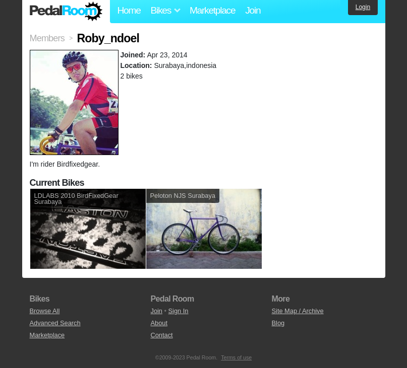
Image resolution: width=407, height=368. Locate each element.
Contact (162, 335)
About (159, 323)
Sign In (178, 311)
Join (252, 10)
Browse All (45, 311)
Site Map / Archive (298, 311)
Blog (278, 323)
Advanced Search (55, 323)
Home (129, 10)
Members (47, 38)
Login (363, 7)
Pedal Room (66, 12)
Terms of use (236, 357)
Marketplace (212, 10)
